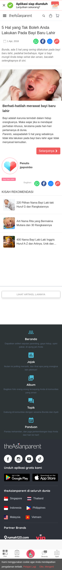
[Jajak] (31, 361)
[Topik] (31, 405)
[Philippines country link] (36, 508)
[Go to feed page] (20, 16)
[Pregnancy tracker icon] (30, 553)
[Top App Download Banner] (31, 5)
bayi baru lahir (8, 179)
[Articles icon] (17, 554)
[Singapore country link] (13, 499)
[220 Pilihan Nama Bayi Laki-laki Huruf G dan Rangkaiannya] (31, 205)
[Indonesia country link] (12, 508)
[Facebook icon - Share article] (42, 41)
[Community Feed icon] (44, 554)
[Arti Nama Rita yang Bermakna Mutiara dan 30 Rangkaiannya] (31, 223)
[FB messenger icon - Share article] (49, 41)
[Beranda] (31, 338)
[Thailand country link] (35, 499)
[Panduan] (31, 426)
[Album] (31, 383)
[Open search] (43, 16)
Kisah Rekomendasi (17, 192)
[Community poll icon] (57, 554)
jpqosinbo (26, 167)
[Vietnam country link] (33, 517)
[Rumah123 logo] (16, 538)
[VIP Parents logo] (40, 538)
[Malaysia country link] (12, 517)
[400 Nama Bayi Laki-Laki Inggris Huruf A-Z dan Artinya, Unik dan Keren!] (31, 242)
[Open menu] (5, 16)
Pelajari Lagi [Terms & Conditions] (29, 566)
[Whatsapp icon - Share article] (36, 41)
